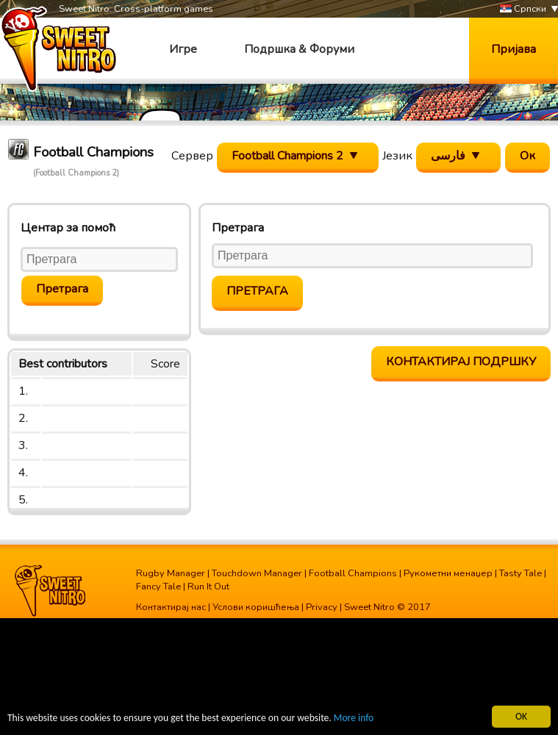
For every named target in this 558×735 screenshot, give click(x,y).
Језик (397, 156)
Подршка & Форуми (299, 49)
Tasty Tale (520, 573)
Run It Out (208, 586)
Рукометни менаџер (448, 573)
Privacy (321, 607)
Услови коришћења (255, 607)
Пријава (513, 49)
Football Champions (353, 573)
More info (353, 718)
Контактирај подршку (461, 362)
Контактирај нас (171, 607)
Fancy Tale (158, 586)
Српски (523, 9)
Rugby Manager (170, 573)
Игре (183, 49)
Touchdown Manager (257, 573)
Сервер (192, 156)
